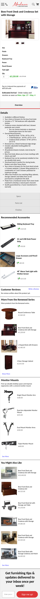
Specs (18, 196)
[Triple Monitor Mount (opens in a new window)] (9, 449)
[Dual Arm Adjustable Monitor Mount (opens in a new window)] (8, 420)
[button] (27, 594)
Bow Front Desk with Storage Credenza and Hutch (28, 553)
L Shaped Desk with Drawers (28, 345)
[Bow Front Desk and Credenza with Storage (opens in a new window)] (9, 525)
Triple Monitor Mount (25, 444)
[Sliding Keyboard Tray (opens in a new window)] (8, 229)
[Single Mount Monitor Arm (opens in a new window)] (8, 403)
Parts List (18, 203)
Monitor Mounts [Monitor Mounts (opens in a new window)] (10, 380)
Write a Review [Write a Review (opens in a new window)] (33, 289)
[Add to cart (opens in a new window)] (21, 228)
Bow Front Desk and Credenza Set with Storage (27, 329)
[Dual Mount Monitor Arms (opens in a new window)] (8, 436)
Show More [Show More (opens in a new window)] (6, 374)
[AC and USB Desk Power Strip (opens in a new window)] (8, 248)
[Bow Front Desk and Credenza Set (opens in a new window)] (9, 496)
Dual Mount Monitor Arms (26, 427)
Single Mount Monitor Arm (26, 395)
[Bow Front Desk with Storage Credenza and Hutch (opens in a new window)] (9, 559)
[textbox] (8, 594)
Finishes (18, 210)
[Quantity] (5, 76)
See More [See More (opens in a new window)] (5, 456)
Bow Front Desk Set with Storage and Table (26, 504)
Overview (18, 105)
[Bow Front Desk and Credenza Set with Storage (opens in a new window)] (9, 336)
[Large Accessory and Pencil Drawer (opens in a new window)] (7, 266)
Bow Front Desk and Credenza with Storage (26, 520)
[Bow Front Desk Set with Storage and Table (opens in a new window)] (9, 511)
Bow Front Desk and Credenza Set (25, 488)
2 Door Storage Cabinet (25, 361)
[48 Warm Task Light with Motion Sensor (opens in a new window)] (8, 279)
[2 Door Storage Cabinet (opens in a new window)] (8, 369)
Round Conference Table (26, 312)
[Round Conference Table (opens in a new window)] (9, 319)
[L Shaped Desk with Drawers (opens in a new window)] (9, 352)
